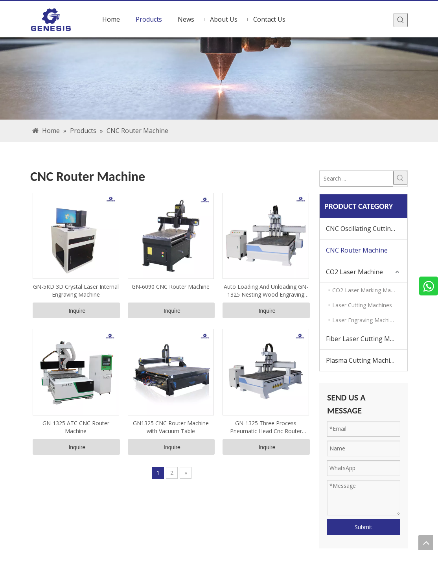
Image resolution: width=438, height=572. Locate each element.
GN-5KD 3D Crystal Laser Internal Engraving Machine (76, 290)
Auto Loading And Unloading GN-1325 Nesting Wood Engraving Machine (266, 291)
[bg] (219, 78)
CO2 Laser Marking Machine (368, 290)
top (425, 542)
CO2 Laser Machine (354, 272)
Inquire (76, 311)
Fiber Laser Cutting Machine (366, 338)
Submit (363, 527)
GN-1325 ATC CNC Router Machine (75, 427)
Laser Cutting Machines (362, 305)
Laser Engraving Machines (365, 320)
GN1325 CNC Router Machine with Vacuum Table (171, 427)
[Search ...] (356, 178)
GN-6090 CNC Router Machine (171, 286)
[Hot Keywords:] (401, 20)
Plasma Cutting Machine (362, 360)
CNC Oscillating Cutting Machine (366, 228)
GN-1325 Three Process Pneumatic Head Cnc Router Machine (266, 427)
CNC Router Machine (357, 250)
